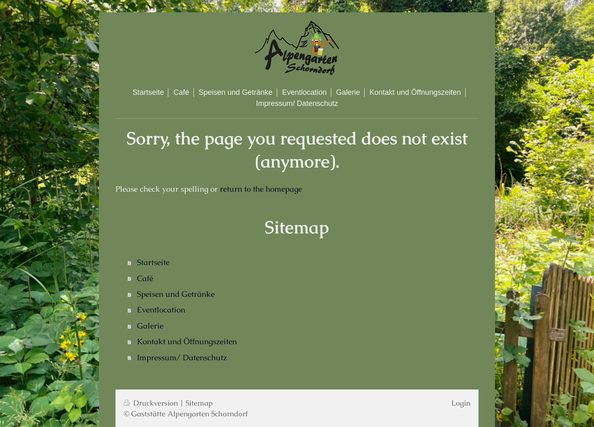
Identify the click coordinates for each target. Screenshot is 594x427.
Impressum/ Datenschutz (182, 357)
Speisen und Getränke (175, 294)
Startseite (153, 262)
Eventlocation (161, 310)
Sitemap (199, 403)
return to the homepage (261, 189)
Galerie (150, 326)
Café (145, 278)
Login (460, 403)
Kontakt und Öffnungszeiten (187, 341)
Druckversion (152, 403)
